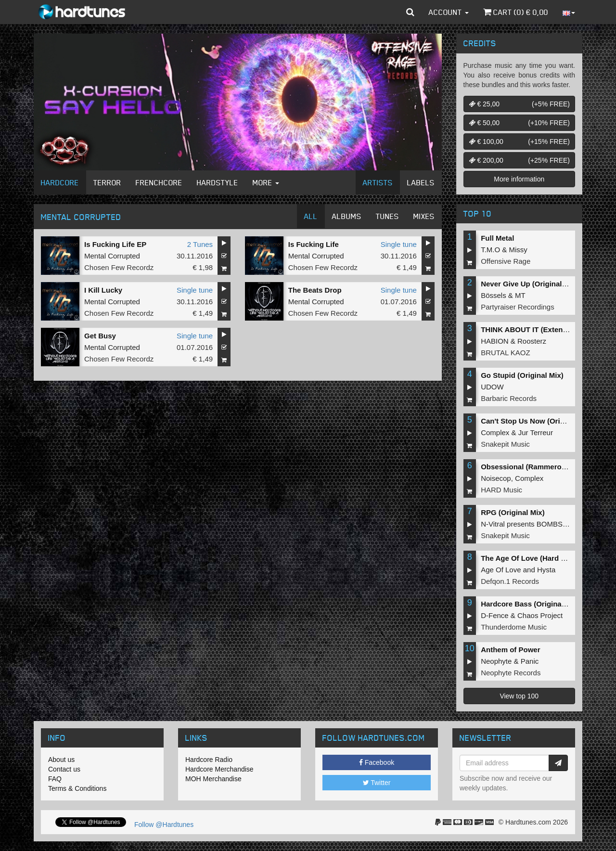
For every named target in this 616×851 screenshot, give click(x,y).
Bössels (493, 295)
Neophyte (496, 661)
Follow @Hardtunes (163, 824)
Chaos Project (540, 615)
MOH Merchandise (213, 779)
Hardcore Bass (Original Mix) (530, 604)
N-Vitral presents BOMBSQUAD (532, 524)
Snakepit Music (505, 444)
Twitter (377, 783)
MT (520, 295)
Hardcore (60, 182)
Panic (530, 661)
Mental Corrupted (112, 256)
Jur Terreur (535, 432)
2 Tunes (200, 244)
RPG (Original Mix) (513, 512)
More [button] (266, 182)
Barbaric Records (509, 398)
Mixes (424, 216)
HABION (495, 341)
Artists (378, 182)
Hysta (546, 570)
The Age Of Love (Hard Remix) (533, 558)
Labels (421, 182)
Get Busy (100, 336)
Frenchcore (159, 182)
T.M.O (490, 249)
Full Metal (497, 238)
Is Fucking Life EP (115, 244)
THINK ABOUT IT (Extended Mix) (536, 329)
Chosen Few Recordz (119, 267)
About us (61, 759)
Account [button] (449, 12)
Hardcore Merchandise (219, 769)
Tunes (387, 216)
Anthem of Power (510, 649)
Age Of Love (501, 570)
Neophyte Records (510, 673)
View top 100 (519, 696)
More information (519, 179)
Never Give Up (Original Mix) (529, 284)
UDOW (492, 387)
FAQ (55, 779)
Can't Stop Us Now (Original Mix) (537, 421)
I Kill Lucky (103, 290)
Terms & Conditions (77, 788)
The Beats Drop (315, 290)
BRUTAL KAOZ (505, 352)
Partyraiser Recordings (517, 307)
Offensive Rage (505, 261)
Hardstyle (217, 182)
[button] (410, 12)
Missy (518, 249)
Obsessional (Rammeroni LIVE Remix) (546, 467)
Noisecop (496, 478)
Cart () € (515, 12)
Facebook (376, 762)
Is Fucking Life (313, 244)
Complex (495, 432)
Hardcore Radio (208, 759)
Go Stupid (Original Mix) (522, 375)
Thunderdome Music (514, 627)
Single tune (399, 244)
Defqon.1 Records (510, 581)
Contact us (64, 769)
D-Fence (495, 615)
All (311, 216)
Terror (107, 182)
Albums (346, 216)
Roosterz (531, 341)
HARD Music (501, 490)
